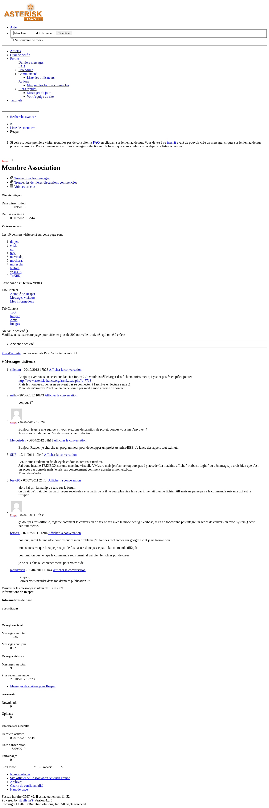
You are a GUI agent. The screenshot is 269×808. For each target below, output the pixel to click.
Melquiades (18, 440)
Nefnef (14, 268)
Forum (14, 58)
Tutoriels (16, 100)
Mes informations (22, 301)
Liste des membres (22, 127)
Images (15, 323)
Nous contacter (20, 774)
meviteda (16, 257)
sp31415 (15, 272)
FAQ (21, 66)
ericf (13, 245)
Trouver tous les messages (30, 178)
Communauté (27, 74)
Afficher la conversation (65, 369)
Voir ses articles (23, 186)
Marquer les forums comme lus (48, 85)
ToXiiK (15, 275)
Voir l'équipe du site (40, 96)
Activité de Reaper (22, 294)
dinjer (14, 241)
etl (11, 249)
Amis (13, 320)
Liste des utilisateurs (41, 77)
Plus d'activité (11, 353)
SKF (13, 454)
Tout (13, 312)
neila (13, 395)
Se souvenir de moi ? (27, 40)
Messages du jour (38, 93)
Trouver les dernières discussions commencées (43, 182)
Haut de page (19, 789)
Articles (15, 51)
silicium (15, 369)
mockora (16, 260)
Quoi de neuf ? (20, 55)
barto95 (15, 480)
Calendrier (25, 70)
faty (12, 253)
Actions (23, 81)
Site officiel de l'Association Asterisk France (40, 778)
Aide (13, 27)
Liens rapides (27, 89)
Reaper (15, 316)
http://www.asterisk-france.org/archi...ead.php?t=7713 (54, 380)
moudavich (17, 570)
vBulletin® (26, 800)
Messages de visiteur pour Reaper (32, 686)
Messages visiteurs (22, 297)
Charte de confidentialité (26, 785)
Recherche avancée (23, 117)
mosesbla (16, 264)
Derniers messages (31, 62)
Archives (16, 782)
